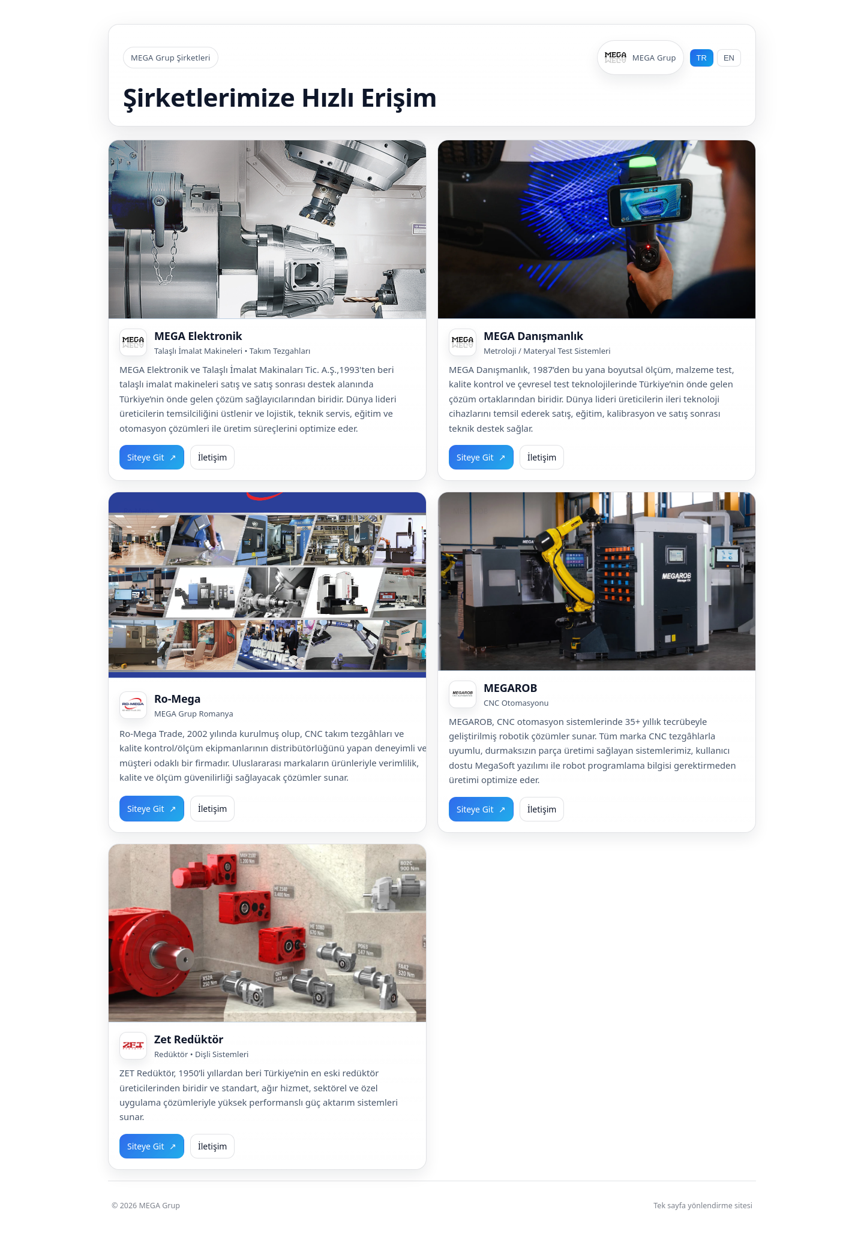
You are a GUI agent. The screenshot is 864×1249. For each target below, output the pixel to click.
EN (729, 57)
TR (702, 57)
